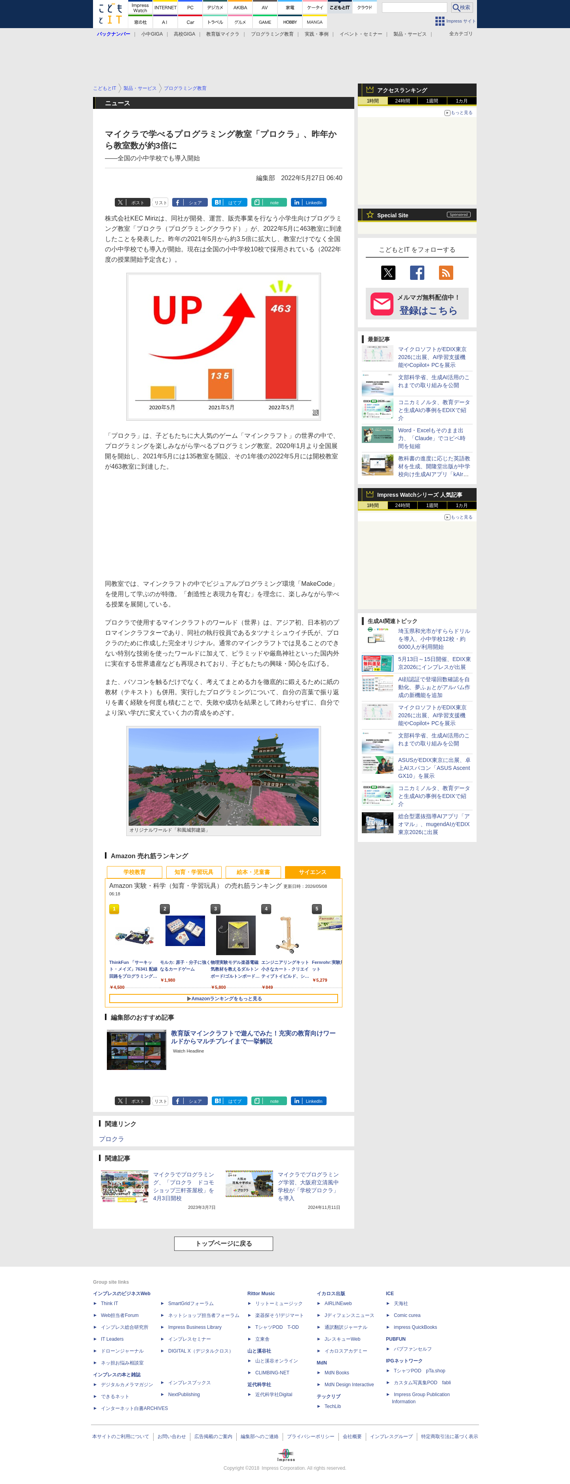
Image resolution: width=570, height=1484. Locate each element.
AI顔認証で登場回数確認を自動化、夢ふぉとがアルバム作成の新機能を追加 (434, 687)
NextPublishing (184, 1394)
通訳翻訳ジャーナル (346, 1327)
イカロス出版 (331, 1293)
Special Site (392, 215)
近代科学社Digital (273, 1394)
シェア (195, 202)
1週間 (432, 101)
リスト (160, 202)
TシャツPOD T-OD (277, 1327)
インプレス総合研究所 (124, 1327)
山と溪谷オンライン (276, 1361)
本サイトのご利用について (120, 1436)
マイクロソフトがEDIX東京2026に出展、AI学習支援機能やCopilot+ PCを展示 (432, 357)
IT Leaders (112, 1339)
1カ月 (462, 101)
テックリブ (328, 1396)
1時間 (373, 101)
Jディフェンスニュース (349, 1315)
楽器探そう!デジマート (279, 1315)
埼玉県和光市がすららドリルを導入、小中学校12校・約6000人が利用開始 (434, 639)
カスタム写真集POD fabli (422, 1382)
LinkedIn (314, 202)
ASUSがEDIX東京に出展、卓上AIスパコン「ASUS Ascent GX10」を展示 (434, 768)
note (274, 202)
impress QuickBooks (415, 1327)
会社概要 (352, 1436)
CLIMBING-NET (272, 1373)
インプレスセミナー (189, 1339)
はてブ (234, 202)
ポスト (137, 202)
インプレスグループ (391, 1436)
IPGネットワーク (404, 1361)
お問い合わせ (172, 1436)
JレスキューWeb (342, 1339)
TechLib (333, 1406)
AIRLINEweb (338, 1303)
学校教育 (135, 872)
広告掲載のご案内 (213, 1436)
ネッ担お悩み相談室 (122, 1363)
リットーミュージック (279, 1303)
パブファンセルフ (413, 1349)
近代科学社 (259, 1384)
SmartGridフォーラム (191, 1303)
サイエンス (313, 872)
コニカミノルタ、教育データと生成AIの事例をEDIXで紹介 (434, 410)
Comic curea (407, 1315)
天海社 (401, 1303)
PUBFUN (396, 1339)
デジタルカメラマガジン (127, 1384)
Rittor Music (261, 1293)
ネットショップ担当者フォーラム (203, 1315)
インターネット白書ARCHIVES (134, 1408)
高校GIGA (184, 34)
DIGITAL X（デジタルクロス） (201, 1351)
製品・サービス (410, 34)
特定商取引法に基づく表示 (449, 1436)
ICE (390, 1293)
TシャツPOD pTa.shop (419, 1371)
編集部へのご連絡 (260, 1436)
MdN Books (337, 1373)
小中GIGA (152, 34)
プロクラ (111, 1139)
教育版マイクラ (222, 34)
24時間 (402, 101)
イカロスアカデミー (346, 1351)
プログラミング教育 (272, 34)
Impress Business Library (195, 1327)
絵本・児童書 (253, 872)
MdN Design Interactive (349, 1384)
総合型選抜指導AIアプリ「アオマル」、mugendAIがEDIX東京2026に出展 (434, 824)
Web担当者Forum (120, 1315)
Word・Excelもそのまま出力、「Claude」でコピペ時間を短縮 (432, 438)
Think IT (109, 1303)
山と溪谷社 (259, 1351)
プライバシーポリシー (310, 1436)
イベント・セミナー (361, 34)
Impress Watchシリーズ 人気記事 (419, 495)
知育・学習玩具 (194, 872)
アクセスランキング (402, 90)
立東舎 (262, 1339)
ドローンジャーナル (122, 1351)
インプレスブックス (189, 1382)
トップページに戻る (223, 1243)
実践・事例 (317, 34)
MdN (322, 1363)
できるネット (115, 1396)
